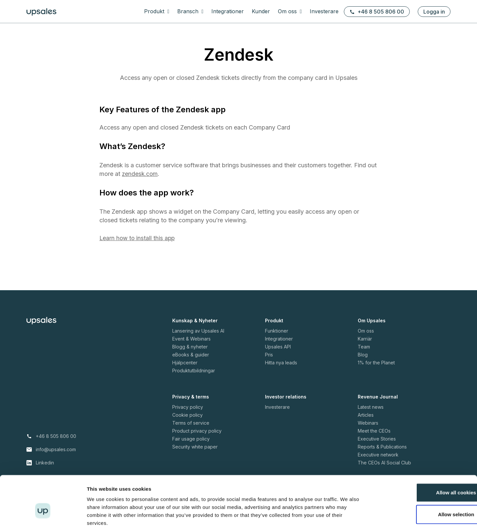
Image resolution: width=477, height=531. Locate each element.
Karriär (365, 339)
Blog (363, 354)
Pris (269, 354)
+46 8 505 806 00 (376, 11)
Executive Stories (377, 439)
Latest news (371, 407)
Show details (347, 518)
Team (364, 346)
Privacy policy (187, 407)
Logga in (434, 11)
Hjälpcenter (184, 362)
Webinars (368, 423)
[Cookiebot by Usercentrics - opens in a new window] (43, 518)
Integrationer (227, 11)
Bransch (188, 11)
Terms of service (190, 423)
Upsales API (278, 346)
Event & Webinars (191, 339)
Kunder (261, 11)
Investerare (324, 11)
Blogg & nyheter (190, 346)
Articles (366, 415)
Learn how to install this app (138, 238)
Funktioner (276, 331)
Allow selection (421, 482)
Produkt (155, 11)
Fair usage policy (191, 439)
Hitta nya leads (281, 362)
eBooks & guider (190, 354)
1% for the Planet (376, 362)
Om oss (288, 11)
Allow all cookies (422, 460)
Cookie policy (187, 415)
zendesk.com (140, 173)
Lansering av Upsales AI (198, 331)
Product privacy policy (197, 431)
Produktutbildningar (193, 370)
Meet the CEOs (374, 431)
